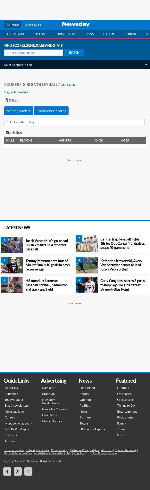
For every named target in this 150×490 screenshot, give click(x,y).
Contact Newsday (125, 450)
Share (11, 100)
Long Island (15, 34)
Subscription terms (37, 450)
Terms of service (14, 450)
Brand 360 (49, 393)
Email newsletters (17, 405)
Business (86, 417)
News (90, 34)
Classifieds (49, 415)
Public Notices (52, 421)
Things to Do (126, 405)
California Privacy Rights (84, 450)
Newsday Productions (50, 401)
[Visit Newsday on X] (18, 471)
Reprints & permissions (18, 453)
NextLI (121, 435)
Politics (85, 405)
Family (121, 423)
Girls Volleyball (40, 84)
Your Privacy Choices (104, 453)
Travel (121, 429)
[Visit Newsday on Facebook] (7, 471)
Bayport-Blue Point (17, 92)
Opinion (130, 34)
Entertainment (127, 411)
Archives (11, 441)
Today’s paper (14, 399)
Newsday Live (14, 411)
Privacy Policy (59, 450)
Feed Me (109, 34)
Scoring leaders (19, 111)
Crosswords (125, 399)
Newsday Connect (54, 409)
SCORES (11, 84)
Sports (40, 34)
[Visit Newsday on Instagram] (28, 471)
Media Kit (49, 387)
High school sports (92, 429)
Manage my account (18, 423)
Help (68, 453)
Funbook (123, 387)
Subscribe (11, 393)
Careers (10, 417)
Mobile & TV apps (17, 429)
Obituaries (124, 393)
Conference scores (51, 111)
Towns (84, 423)
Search (74, 52)
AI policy (79, 453)
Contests (11, 435)
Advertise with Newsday (48, 453)
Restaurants (125, 417)
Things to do (65, 34)
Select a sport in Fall (18, 64)
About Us (11, 387)
